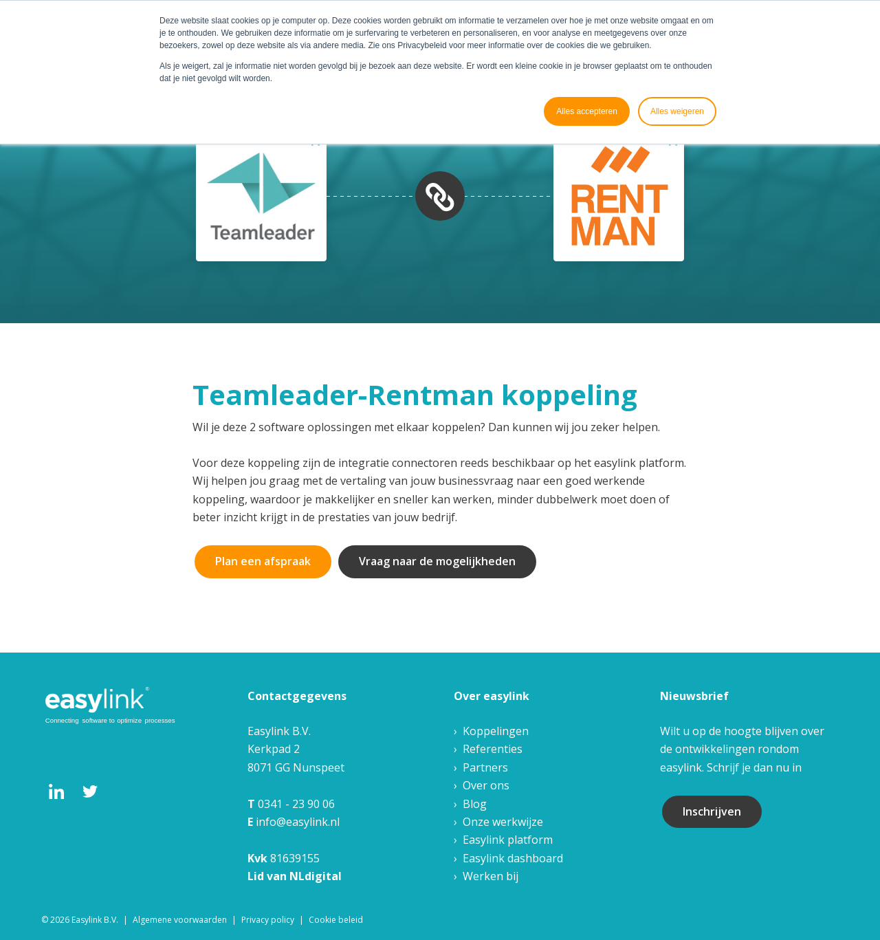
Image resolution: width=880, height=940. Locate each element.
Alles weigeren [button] (677, 111)
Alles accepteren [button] (586, 111)
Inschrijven (712, 811)
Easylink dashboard (513, 858)
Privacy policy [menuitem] (267, 920)
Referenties (492, 748)
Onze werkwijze (503, 821)
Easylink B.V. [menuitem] (95, 920)
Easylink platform (508, 839)
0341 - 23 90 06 (296, 803)
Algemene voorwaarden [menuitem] (180, 920)
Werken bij (490, 876)
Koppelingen (496, 731)
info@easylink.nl (298, 821)
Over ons (486, 785)
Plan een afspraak (263, 561)
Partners (485, 767)
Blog (475, 803)
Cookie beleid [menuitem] (336, 920)
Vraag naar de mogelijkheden (437, 561)
